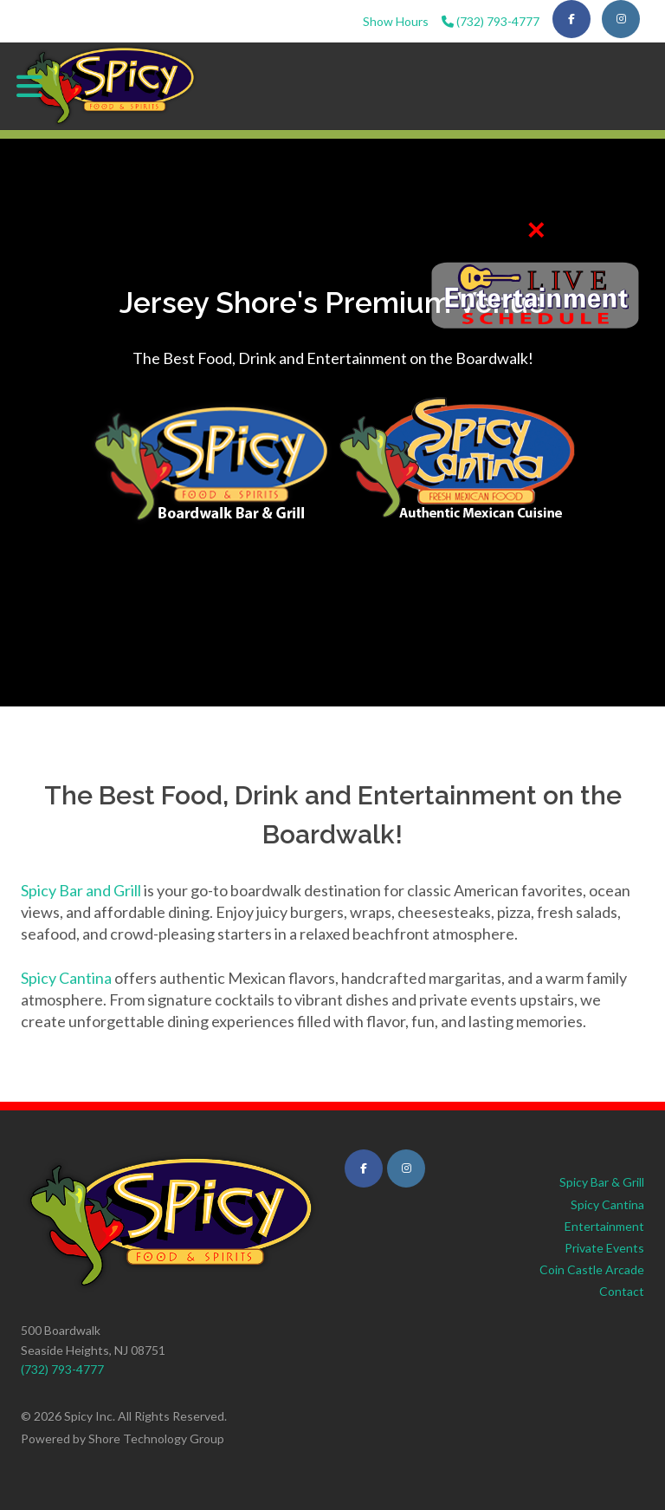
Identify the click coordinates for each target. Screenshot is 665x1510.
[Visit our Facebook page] (571, 19)
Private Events (604, 1247)
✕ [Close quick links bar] (536, 229)
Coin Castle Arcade (591, 1269)
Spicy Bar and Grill (81, 890)
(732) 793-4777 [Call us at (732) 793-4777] (490, 21)
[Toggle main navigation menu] (29, 85)
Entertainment (604, 1226)
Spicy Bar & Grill (601, 1182)
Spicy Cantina (66, 977)
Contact (621, 1291)
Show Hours (396, 21)
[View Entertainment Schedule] (535, 297)
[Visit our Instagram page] (621, 19)
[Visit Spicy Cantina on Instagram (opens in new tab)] (406, 1168)
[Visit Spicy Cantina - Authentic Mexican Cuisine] (456, 459)
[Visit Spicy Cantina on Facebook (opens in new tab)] (364, 1168)
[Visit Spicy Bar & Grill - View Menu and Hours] (211, 459)
